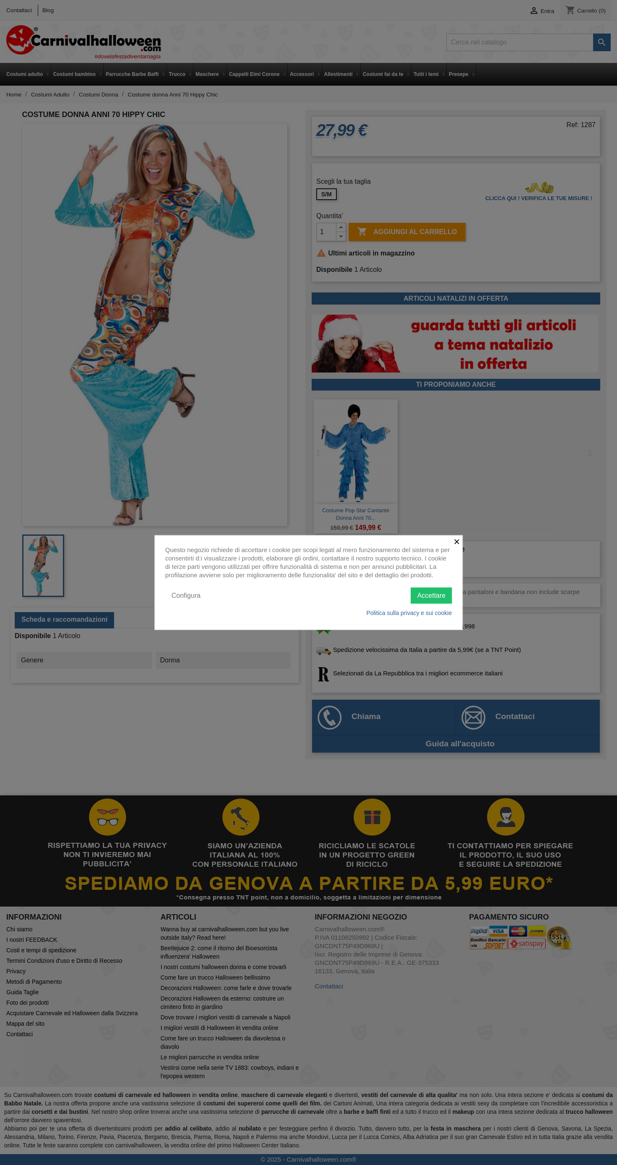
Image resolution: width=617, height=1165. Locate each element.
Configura (186, 595)
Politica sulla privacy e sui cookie (409, 613)
